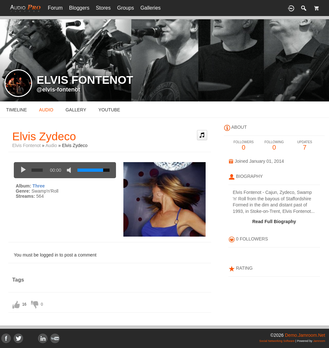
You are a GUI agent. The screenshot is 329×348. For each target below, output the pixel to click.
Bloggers (79, 8)
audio (46, 109)
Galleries (150, 8)
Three (38, 185)
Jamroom (319, 341)
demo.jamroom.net (305, 335)
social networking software (277, 341)
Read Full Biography (274, 221)
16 (24, 304)
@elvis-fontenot (58, 89)
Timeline (16, 109)
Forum (55, 8)
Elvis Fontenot (26, 145)
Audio (51, 145)
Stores (103, 8)
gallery (76, 109)
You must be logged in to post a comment (55, 254)
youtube (109, 109)
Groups (125, 8)
